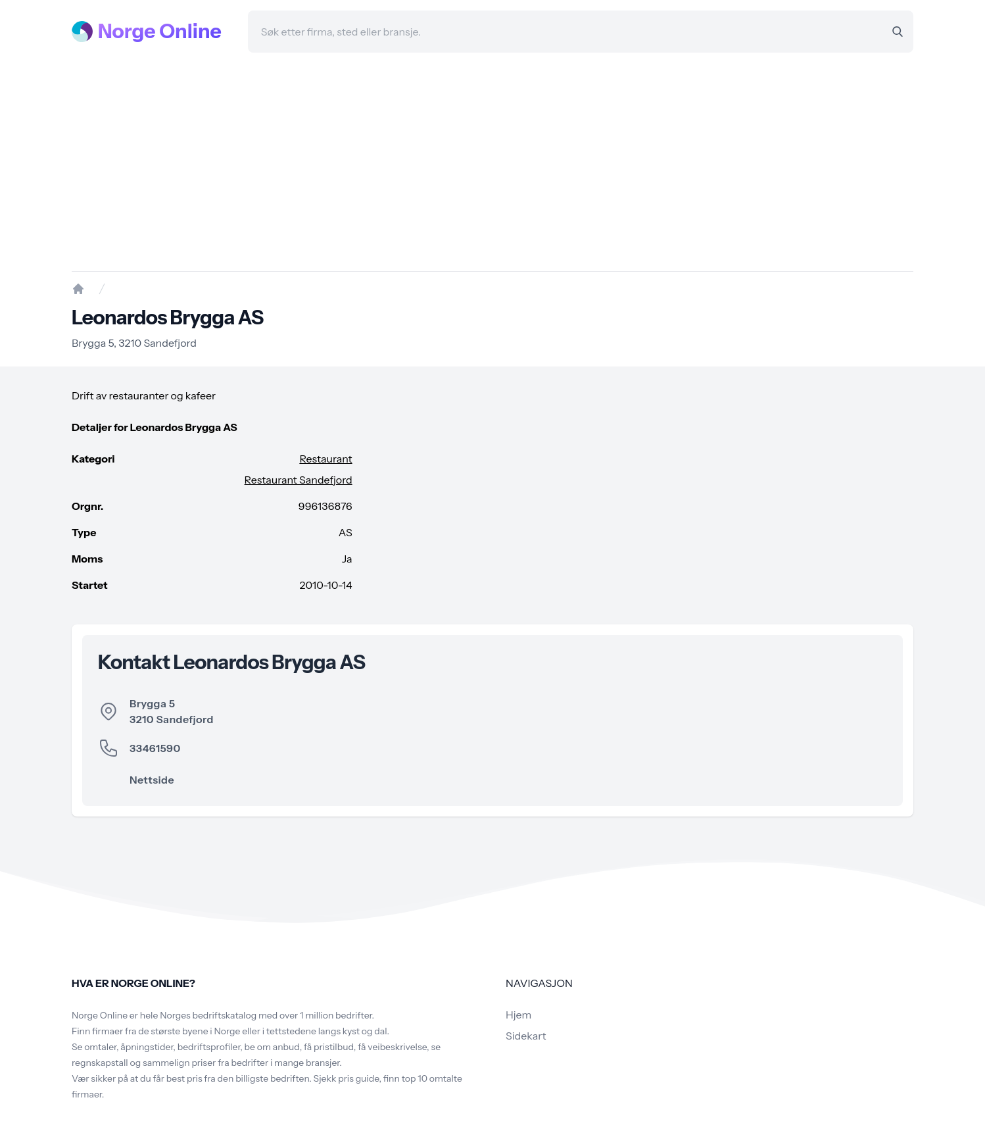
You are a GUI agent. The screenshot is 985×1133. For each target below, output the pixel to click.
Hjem (518, 1014)
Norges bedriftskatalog (208, 1015)
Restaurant (325, 458)
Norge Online (160, 31)
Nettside (152, 779)
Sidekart (526, 1035)
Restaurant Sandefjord (298, 479)
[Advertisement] (492, 162)
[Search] (897, 32)
